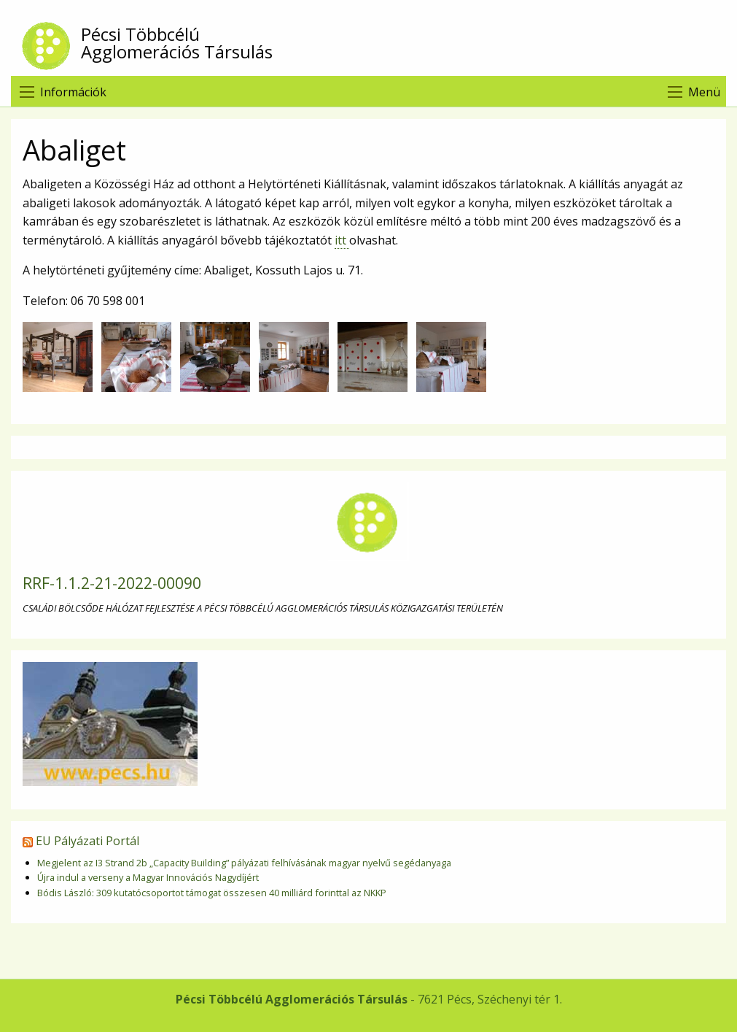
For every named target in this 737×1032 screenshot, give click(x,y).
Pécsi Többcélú (374, 43)
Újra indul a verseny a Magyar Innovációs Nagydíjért (148, 877)
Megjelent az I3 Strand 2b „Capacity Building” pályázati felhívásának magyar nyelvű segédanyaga (244, 862)
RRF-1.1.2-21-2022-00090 (112, 583)
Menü (704, 92)
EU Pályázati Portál (87, 841)
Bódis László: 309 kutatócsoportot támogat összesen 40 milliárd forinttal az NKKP (211, 892)
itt (342, 240)
